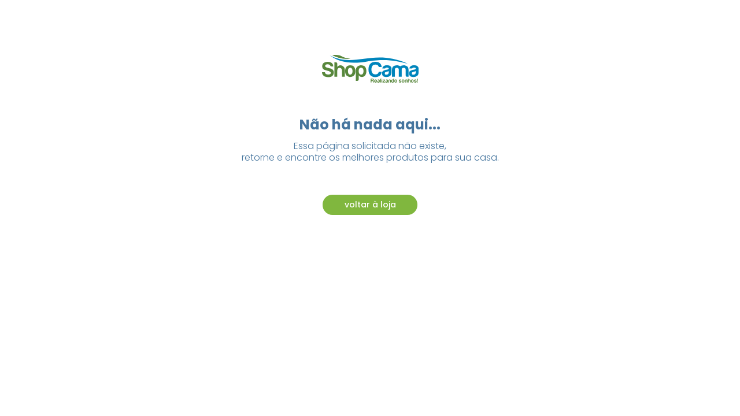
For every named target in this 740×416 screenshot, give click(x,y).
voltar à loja (370, 204)
